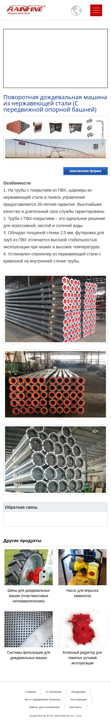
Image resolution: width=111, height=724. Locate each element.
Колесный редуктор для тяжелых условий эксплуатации (82, 657)
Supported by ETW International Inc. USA (55, 715)
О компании (54, 691)
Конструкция (78, 699)
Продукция (78, 691)
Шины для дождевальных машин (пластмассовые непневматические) (28, 595)
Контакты (75, 707)
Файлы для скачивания (44, 707)
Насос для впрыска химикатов (82, 593)
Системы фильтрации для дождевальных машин (28, 655)
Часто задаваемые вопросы (42, 699)
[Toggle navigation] (96, 10)
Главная (30, 691)
